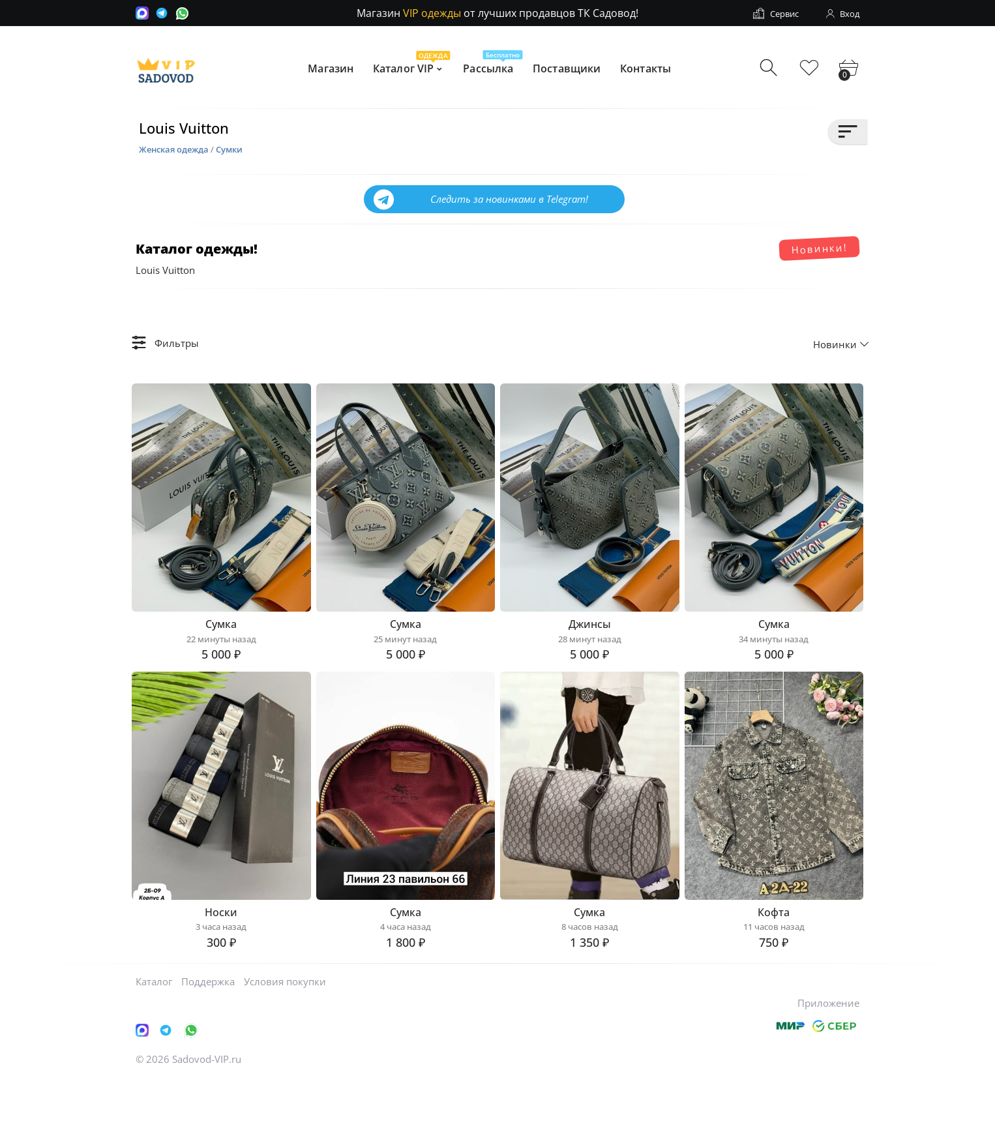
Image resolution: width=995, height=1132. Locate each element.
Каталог (154, 1033)
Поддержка (208, 1033)
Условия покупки (285, 1033)
